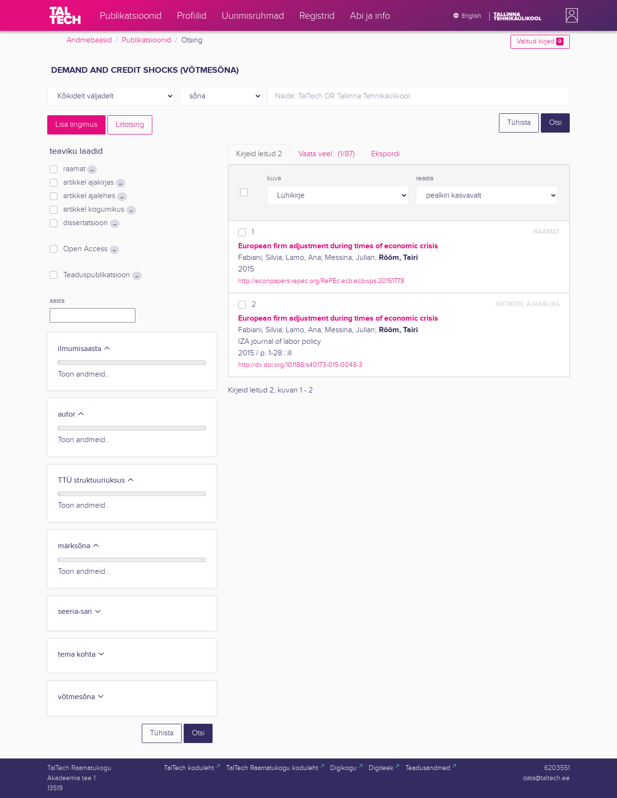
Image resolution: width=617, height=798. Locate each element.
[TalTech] (65, 15)
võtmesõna (81, 697)
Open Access (91, 249)
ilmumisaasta (84, 348)
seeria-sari (80, 611)
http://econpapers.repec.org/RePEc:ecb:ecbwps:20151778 (321, 281)
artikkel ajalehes (95, 196)
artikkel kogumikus (99, 210)
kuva (274, 178)
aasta (57, 301)
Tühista (519, 122)
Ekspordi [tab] (385, 154)
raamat (80, 169)
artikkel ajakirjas (94, 183)
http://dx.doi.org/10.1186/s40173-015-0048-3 (300, 365)
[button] (570, 15)
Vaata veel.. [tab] (326, 154)
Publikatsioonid (146, 40)
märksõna (79, 546)
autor (71, 414)
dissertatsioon (91, 223)
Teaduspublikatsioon (102, 275)
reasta (424, 178)
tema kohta (81, 654)
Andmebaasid (89, 40)
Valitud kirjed (540, 41)
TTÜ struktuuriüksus (96, 480)
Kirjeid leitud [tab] (259, 154)
